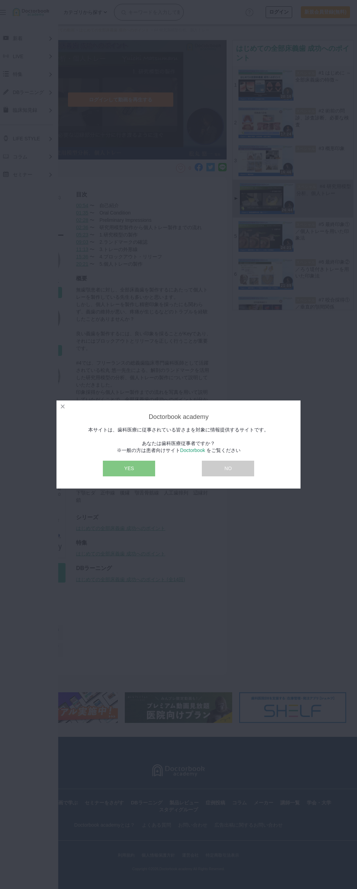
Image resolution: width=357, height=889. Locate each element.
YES (129, 468)
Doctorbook (192, 450)
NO (228, 468)
